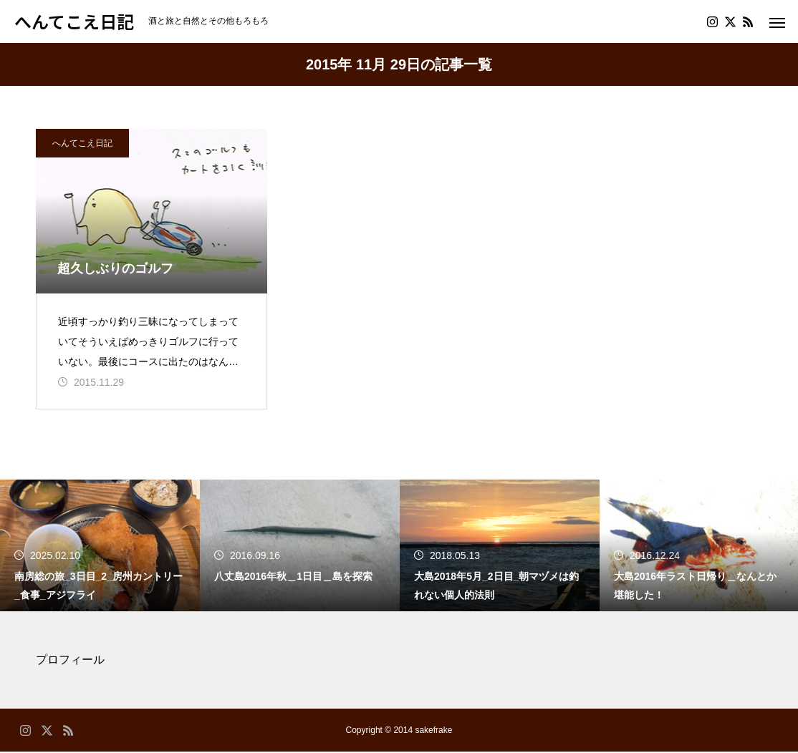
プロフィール (70, 661)
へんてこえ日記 (82, 143)
